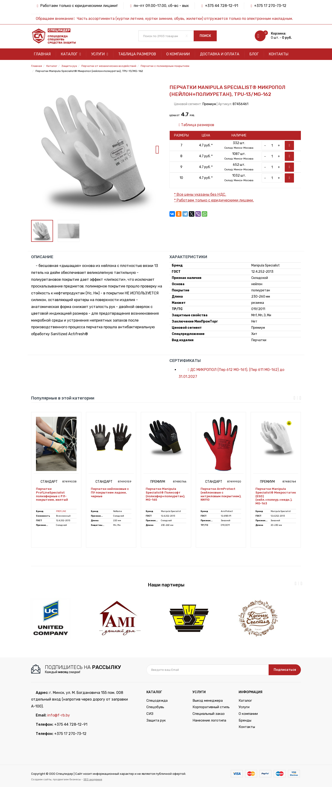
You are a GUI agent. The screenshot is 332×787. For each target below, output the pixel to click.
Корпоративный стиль (211, 707)
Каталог (71, 54)
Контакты (278, 54)
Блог (254, 54)
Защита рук (156, 720)
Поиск (205, 36)
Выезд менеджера (208, 700)
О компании (178, 54)
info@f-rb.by (58, 715)
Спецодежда (157, 700)
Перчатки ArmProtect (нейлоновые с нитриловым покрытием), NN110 (221, 494)
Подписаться (285, 670)
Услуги (99, 54)
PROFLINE (61, 511)
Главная (42, 54)
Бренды (245, 720)
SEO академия (92, 779)
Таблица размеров (137, 54)
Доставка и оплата (219, 54)
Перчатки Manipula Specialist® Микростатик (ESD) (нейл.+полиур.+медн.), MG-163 (275, 496)
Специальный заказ (209, 714)
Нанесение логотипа (209, 720)
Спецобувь (155, 707)
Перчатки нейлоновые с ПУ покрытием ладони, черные (110, 492)
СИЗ (149, 714)
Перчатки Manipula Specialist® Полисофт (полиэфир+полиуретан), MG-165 (165, 494)
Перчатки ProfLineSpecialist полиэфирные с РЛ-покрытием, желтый (52, 494)
